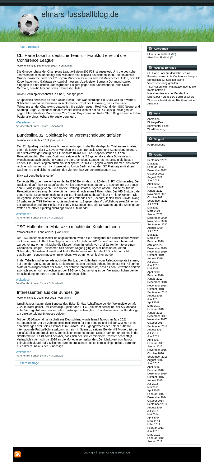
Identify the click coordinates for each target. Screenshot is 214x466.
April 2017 (153, 339)
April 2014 (153, 417)
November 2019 (157, 251)
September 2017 (157, 326)
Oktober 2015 (155, 376)
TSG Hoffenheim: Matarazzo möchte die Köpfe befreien (68, 226)
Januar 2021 (154, 214)
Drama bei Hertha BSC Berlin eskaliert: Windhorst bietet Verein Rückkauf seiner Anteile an (171, 100)
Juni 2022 (153, 180)
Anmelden (153, 119)
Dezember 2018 (157, 282)
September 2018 (157, 292)
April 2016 (153, 366)
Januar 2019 (154, 278)
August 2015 (155, 380)
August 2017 (155, 329)
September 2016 (157, 356)
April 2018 (153, 302)
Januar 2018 (154, 312)
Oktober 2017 (155, 322)
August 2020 (155, 227)
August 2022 (155, 177)
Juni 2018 (153, 299)
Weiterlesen (25, 122)
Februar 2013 (155, 427)
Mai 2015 (152, 387)
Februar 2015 (155, 394)
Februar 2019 (155, 275)
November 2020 (157, 221)
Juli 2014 (152, 410)
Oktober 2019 (155, 254)
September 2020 (157, 224)
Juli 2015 (152, 383)
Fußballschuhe (156, 144)
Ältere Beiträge (27, 46)
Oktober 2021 (155, 197)
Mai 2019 (152, 268)
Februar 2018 (155, 309)
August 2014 (155, 407)
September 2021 (157, 200)
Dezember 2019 (157, 248)
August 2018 (155, 295)
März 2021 (153, 210)
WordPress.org (156, 129)
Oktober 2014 (155, 400)
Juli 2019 (152, 261)
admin (68, 65)
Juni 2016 (153, 363)
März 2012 (153, 434)
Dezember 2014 (157, 397)
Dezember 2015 (157, 373)
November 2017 (157, 319)
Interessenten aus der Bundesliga (48, 292)
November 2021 (157, 194)
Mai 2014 (152, 414)
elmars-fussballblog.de (80, 14)
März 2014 (153, 421)
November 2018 (157, 285)
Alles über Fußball (158, 57)
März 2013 (153, 424)
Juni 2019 (153, 265)
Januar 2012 (154, 441)
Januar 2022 (154, 190)
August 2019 (155, 258)
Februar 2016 (155, 370)
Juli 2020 (152, 231)
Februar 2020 (155, 241)
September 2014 (157, 404)
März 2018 (153, 305)
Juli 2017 (152, 332)
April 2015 (153, 390)
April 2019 (153, 272)
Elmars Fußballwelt (51, 126)
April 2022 (153, 183)
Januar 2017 (154, 346)
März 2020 (153, 238)
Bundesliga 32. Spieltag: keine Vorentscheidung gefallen (69, 135)
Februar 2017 (155, 343)
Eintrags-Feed (155, 122)
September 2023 (157, 160)
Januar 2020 (154, 244)
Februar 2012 (155, 438)
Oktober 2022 (155, 173)
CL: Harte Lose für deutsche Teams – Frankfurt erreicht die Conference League (172, 75)
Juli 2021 (152, 204)
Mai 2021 (152, 207)
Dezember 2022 (157, 170)
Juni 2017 (153, 336)
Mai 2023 (152, 163)
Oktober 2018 (155, 288)
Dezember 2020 (157, 217)
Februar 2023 (155, 166)
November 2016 (157, 349)
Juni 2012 (153, 431)
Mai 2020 (152, 234)
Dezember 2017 (157, 316)
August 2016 (155, 360)
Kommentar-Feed (157, 125)
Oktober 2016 (155, 353)
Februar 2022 (155, 187)
